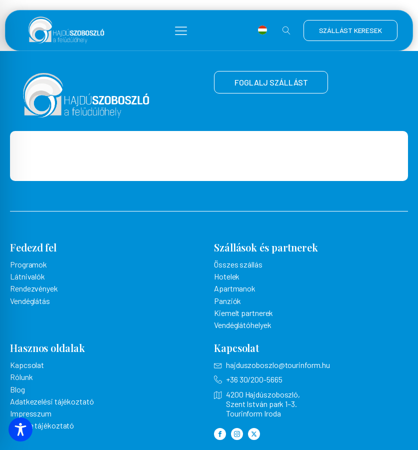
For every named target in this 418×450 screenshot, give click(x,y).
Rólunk (21, 377)
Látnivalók (27, 276)
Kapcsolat (27, 365)
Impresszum (31, 413)
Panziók (227, 301)
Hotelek (227, 276)
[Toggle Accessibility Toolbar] (21, 429)
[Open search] (287, 30)
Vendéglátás (30, 301)
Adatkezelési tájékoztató (52, 401)
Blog (17, 389)
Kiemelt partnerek (243, 313)
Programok (28, 264)
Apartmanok (235, 288)
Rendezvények (34, 288)
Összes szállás (238, 264)
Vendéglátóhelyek (242, 325)
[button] (181, 30)
